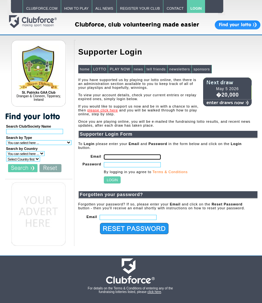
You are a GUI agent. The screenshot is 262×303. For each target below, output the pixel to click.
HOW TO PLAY (76, 8)
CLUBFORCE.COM (42, 8)
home (85, 69)
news (138, 69)
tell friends (156, 69)
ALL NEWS (104, 8)
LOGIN (196, 8)
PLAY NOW (120, 69)
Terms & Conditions (170, 172)
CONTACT (175, 8)
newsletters (179, 69)
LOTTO (99, 69)
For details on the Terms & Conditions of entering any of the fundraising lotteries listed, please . (130, 290)
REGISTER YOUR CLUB (140, 8)
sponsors (201, 69)
